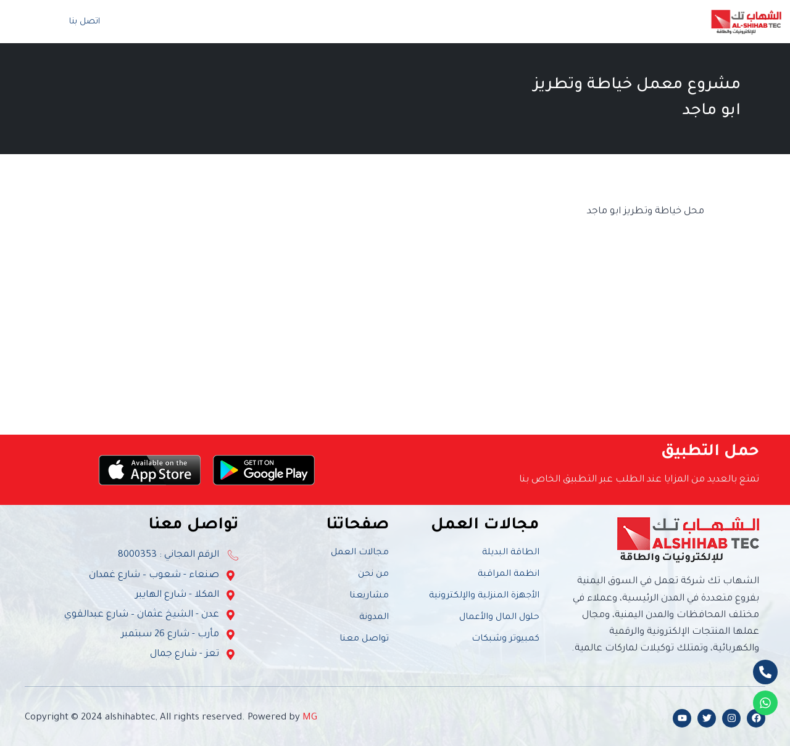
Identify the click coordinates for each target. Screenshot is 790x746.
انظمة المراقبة (508, 575)
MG (309, 718)
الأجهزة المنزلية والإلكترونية (484, 596)
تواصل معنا (254, 21)
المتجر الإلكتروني (178, 21)
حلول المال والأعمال (499, 618)
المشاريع (467, 21)
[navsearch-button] (26, 21)
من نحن (614, 21)
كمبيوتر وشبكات (505, 639)
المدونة (312, 21)
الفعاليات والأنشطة (387, 21)
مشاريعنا (369, 596)
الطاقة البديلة (510, 553)
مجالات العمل (542, 21)
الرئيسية (665, 21)
